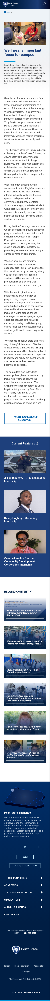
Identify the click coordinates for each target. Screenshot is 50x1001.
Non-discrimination (22, 966)
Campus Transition (25, 865)
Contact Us (11, 914)
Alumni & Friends (15, 907)
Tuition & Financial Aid (18, 892)
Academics (11, 885)
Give (25, 857)
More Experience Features (25, 418)
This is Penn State (15, 878)
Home (7, 12)
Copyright (26, 971)
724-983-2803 (30, 933)
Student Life (12, 900)
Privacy (7, 966)
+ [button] (42, 878)
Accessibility (38, 966)
